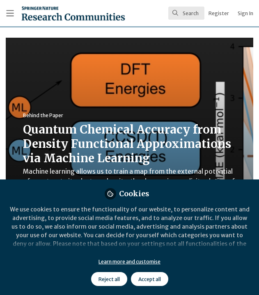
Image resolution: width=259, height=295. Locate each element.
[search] (186, 13)
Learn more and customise (129, 262)
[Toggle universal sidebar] (10, 13)
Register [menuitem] (219, 13)
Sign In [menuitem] (245, 13)
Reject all (109, 279)
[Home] (53, 13)
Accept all (149, 279)
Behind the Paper (43, 115)
